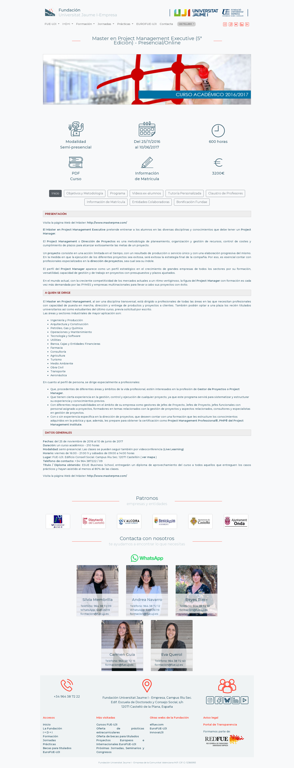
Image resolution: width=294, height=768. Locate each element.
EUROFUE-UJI (146, 24)
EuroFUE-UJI (51, 752)
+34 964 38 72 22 (67, 696)
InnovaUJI (157, 732)
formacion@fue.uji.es (94, 614)
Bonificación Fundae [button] (191, 202)
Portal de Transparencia (220, 724)
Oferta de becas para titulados (117, 736)
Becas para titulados (57, 748)
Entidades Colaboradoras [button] (150, 202)
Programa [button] (117, 193)
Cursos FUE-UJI (106, 724)
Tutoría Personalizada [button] (184, 193)
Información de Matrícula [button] (106, 202)
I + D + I (47, 732)
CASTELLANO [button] (186, 24)
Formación (50, 736)
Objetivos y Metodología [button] (84, 193)
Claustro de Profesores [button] (225, 193)
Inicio (47, 724)
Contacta (166, 24)
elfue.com (157, 724)
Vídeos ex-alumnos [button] (146, 193)
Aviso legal (210, 717)
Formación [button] (84, 24)
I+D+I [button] (66, 24)
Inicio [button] (55, 193)
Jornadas (49, 740)
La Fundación (52, 728)
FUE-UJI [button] (51, 24)
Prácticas (49, 744)
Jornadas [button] (105, 24)
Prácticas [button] (124, 24)
